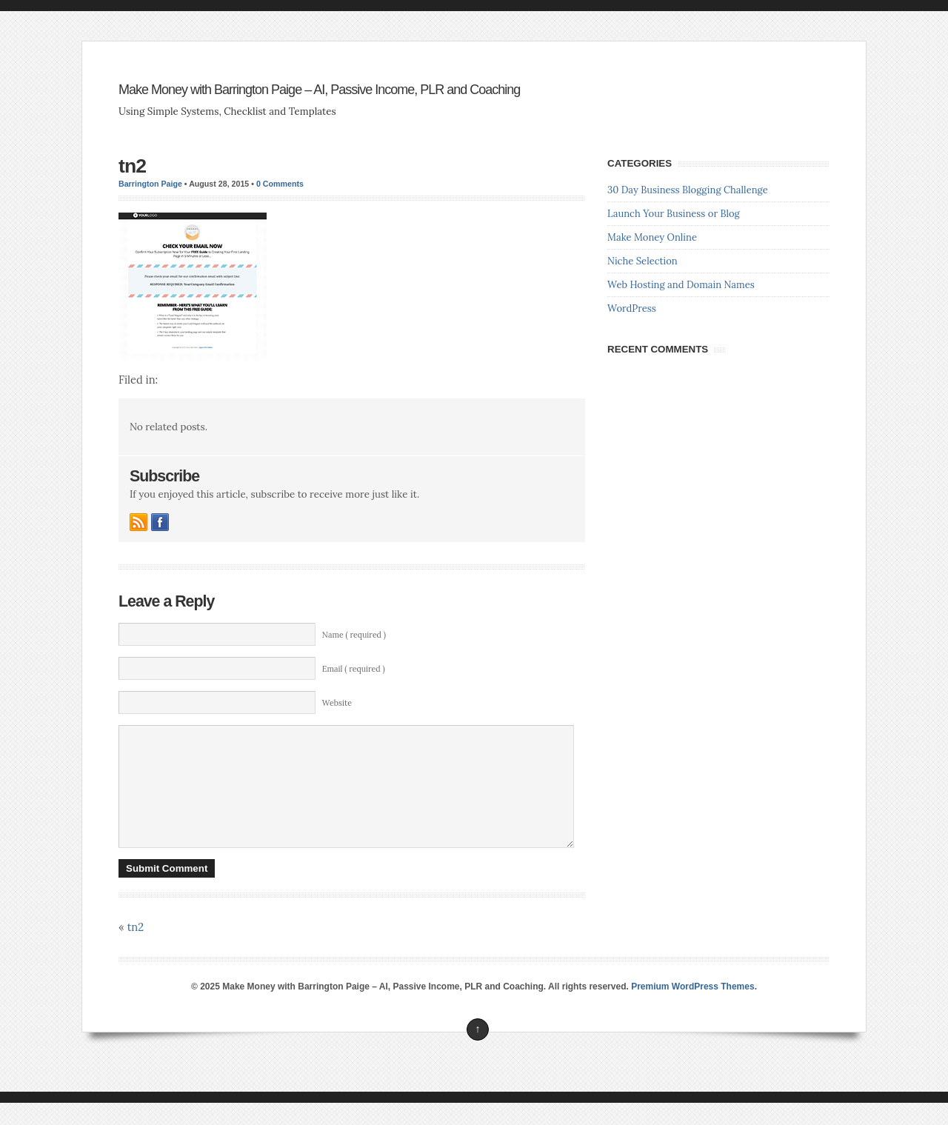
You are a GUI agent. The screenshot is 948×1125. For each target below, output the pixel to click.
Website (337, 703)
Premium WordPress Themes (693, 1009)
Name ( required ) (354, 635)
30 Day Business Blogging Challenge (687, 190)
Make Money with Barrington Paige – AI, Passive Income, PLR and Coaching (319, 89)
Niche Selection (642, 261)
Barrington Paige (150, 183)
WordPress (631, 308)
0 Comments (280, 183)
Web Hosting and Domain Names (681, 284)
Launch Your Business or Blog (673, 213)
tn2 (132, 166)
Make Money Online (652, 237)
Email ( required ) (353, 669)
